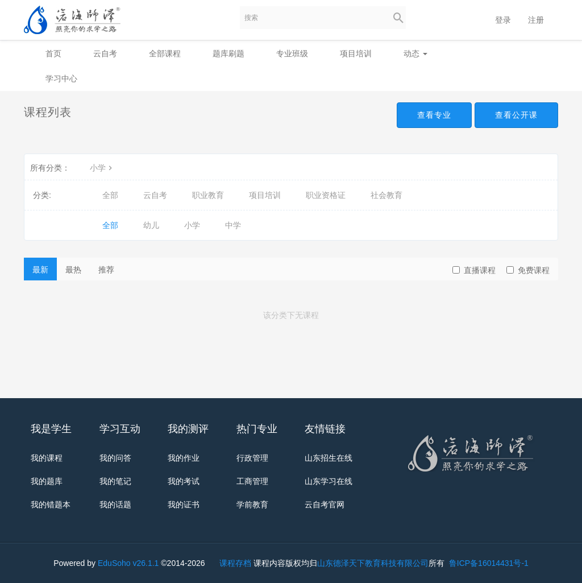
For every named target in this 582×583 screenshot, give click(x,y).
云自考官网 (324, 504)
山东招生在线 (328, 457)
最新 (40, 269)
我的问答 (115, 457)
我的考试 (183, 481)
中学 (233, 225)
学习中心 (61, 78)
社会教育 (386, 195)
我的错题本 (50, 504)
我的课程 (47, 457)
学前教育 (252, 504)
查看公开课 (516, 114)
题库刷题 (228, 53)
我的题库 (47, 481)
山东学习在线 (328, 481)
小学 (102, 167)
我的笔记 (115, 481)
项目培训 (356, 53)
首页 (53, 53)
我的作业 (183, 457)
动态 (415, 53)
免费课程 (528, 270)
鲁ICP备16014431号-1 (488, 563)
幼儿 (151, 225)
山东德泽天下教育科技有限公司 (373, 563)
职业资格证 (326, 195)
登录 (503, 19)
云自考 (105, 53)
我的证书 (183, 504)
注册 (536, 19)
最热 (73, 269)
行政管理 (252, 457)
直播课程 (474, 270)
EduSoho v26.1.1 (128, 563)
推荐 (106, 269)
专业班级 (292, 53)
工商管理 (252, 481)
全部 (110, 195)
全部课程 (165, 53)
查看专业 (434, 114)
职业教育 (208, 195)
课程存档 (235, 563)
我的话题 (115, 504)
